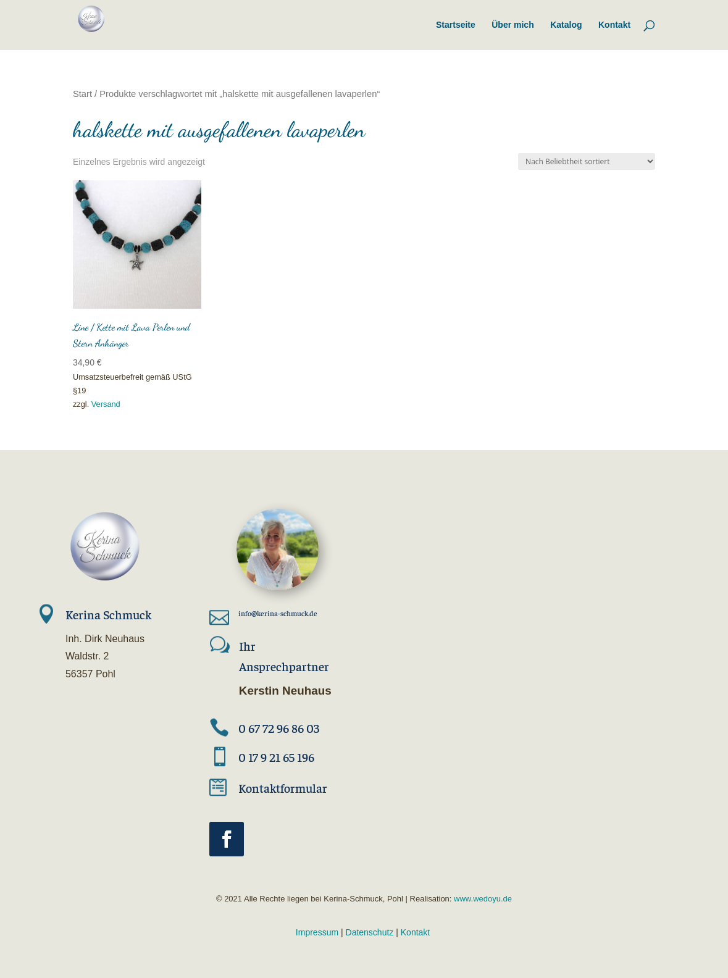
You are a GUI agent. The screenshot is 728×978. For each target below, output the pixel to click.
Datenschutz (370, 932)
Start (82, 94)
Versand (105, 404)
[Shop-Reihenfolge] (586, 161)
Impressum (317, 932)
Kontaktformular (282, 787)
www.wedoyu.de (481, 898)
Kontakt (415, 932)
